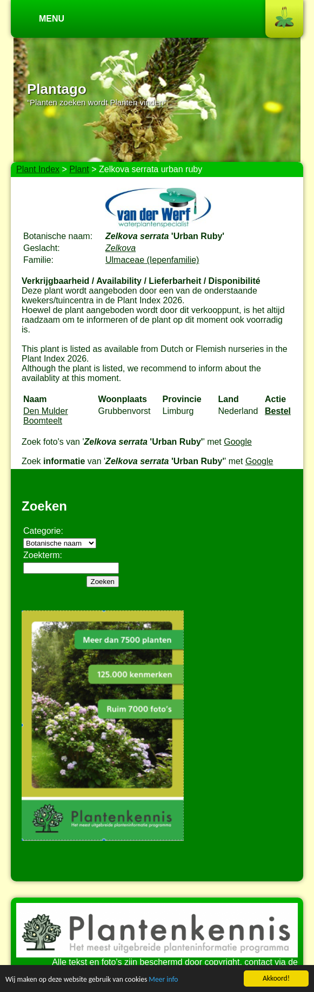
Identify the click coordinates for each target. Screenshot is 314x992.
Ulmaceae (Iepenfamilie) (152, 259)
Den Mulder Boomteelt (45, 415)
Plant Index (37, 169)
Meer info (163, 979)
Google (238, 441)
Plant (79, 169)
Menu (51, 18)
